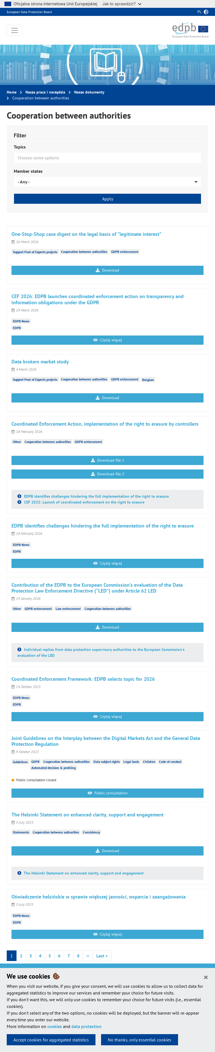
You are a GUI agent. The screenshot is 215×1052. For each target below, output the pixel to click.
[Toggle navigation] (14, 30)
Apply (107, 199)
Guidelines (20, 761)
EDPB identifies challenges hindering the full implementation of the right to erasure (96, 496)
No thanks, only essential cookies (139, 1040)
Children (149, 761)
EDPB (17, 328)
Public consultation (108, 792)
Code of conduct (170, 761)
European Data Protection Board (29, 12)
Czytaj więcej (107, 339)
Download (107, 270)
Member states (28, 171)
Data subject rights (107, 761)
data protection (86, 1026)
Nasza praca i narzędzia (45, 92)
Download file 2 (107, 473)
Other (17, 442)
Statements (21, 832)
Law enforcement (68, 609)
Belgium (148, 380)
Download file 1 (107, 460)
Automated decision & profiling (53, 768)
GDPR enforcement (124, 252)
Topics (20, 147)
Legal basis (131, 761)
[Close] (206, 976)
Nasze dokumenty (89, 92)
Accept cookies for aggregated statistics (51, 1040)
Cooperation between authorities (84, 252)
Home (12, 92)
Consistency (91, 832)
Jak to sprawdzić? (121, 3)
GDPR (35, 761)
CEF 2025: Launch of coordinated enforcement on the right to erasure (83, 502)
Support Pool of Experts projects (35, 252)
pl (199, 11)
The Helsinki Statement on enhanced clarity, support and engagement (83, 873)
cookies (54, 1026)
